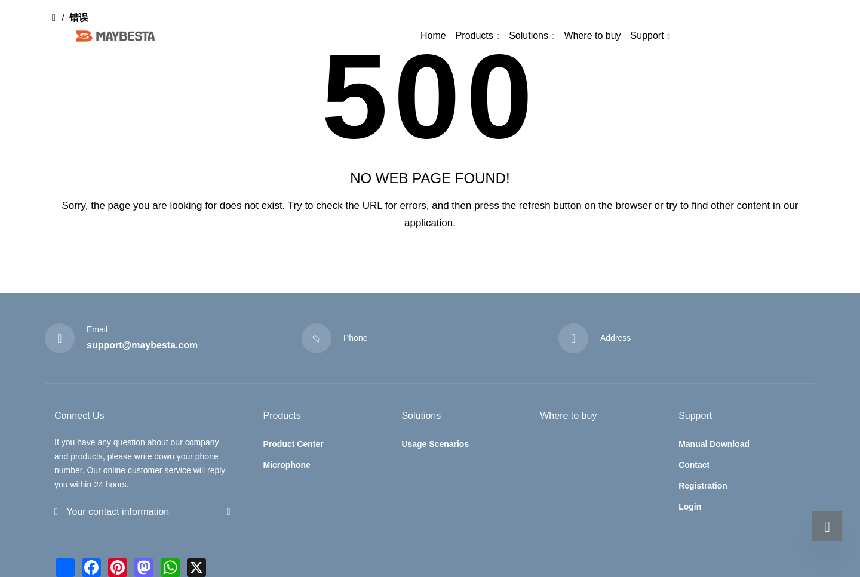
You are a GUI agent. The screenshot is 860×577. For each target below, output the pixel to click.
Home (433, 35)
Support (647, 35)
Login (689, 506)
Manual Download (714, 444)
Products (474, 35)
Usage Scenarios (435, 444)
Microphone (287, 465)
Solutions (528, 35)
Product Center (293, 444)
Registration (702, 485)
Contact (694, 465)
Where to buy (592, 35)
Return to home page (430, 262)
